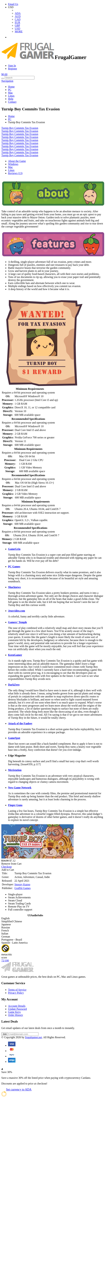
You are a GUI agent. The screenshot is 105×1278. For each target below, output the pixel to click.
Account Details (17, 1005)
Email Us (13, 4)
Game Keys (14, 1012)
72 (5, 960)
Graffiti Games (22, 888)
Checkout (6, 866)
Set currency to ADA (18, 1089)
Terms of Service (17, 989)
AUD (18, 16)
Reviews (15, 173)
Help (10, 98)
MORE (19, 31)
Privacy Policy (16, 992)
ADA (18, 13)
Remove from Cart (11, 863)
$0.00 (4, 74)
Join (5, 1034)
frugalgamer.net (33, 1037)
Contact (12, 101)
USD (17, 28)
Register (12, 68)
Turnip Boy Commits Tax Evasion (19, 128)
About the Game (17, 161)
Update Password (17, 1009)
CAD (17, 19)
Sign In (12, 65)
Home (11, 86)
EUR (17, 22)
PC (9, 89)
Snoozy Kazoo (22, 884)
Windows (13, 164)
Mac (10, 92)
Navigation (7, 80)
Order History (15, 1015)
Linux (11, 95)
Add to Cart (7, 869)
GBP (17, 25)
